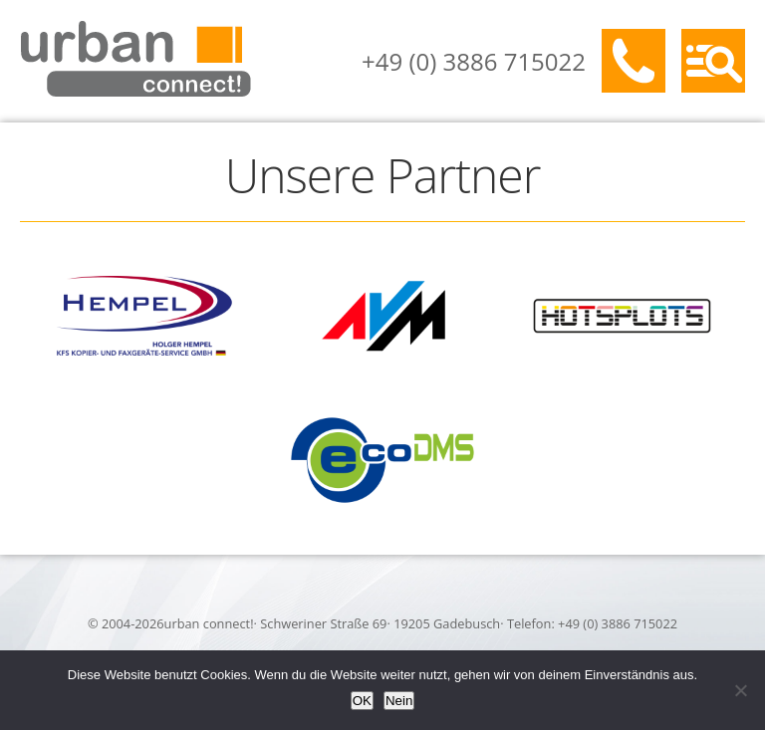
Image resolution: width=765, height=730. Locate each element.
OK (362, 700)
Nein (398, 700)
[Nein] (740, 690)
